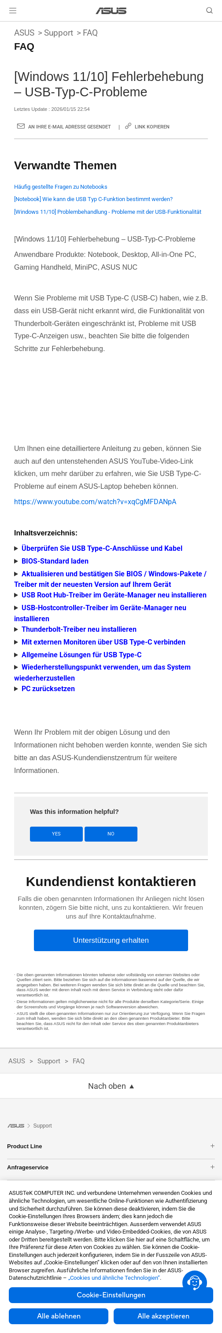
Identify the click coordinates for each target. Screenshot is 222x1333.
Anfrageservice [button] (111, 1167)
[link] (111, 10)
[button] (13, 11)
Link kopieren (152, 127)
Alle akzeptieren (163, 1316)
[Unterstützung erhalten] (111, 940)
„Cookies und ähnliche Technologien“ (114, 1277)
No (111, 834)
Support (58, 33)
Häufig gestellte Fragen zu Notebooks (60, 186)
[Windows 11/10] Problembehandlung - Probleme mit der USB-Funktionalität (107, 212)
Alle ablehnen (59, 1316)
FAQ (90, 33)
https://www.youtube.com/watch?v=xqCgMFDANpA (95, 502)
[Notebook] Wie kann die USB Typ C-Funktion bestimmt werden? (93, 199)
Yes (56, 834)
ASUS (24, 33)
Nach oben (107, 1086)
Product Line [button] (111, 1146)
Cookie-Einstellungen (111, 1295)
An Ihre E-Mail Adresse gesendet (69, 127)
